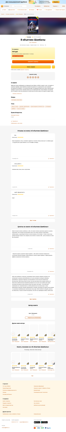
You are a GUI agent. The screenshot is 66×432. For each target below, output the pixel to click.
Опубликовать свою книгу (16, 123)
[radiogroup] (33, 77)
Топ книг (40, 9)
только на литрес (21, 108)
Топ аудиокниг (49, 9)
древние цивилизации (24, 106)
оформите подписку (24, 69)
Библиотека (46, 6)
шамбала (13, 108)
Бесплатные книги (23, 9)
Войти (63, 6)
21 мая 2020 (30, 248)
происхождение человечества (37, 106)
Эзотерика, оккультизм (17, 99)
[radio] (28, 77)
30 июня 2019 (30, 294)
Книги (4, 9)
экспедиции (48, 106)
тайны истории (15, 106)
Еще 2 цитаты (33, 299)
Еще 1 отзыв (33, 220)
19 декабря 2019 (30, 271)
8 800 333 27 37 (15, 422)
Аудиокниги (12, 9)
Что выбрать (37, 6)
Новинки (32, 9)
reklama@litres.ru (5, 427)
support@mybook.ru (24, 422)
